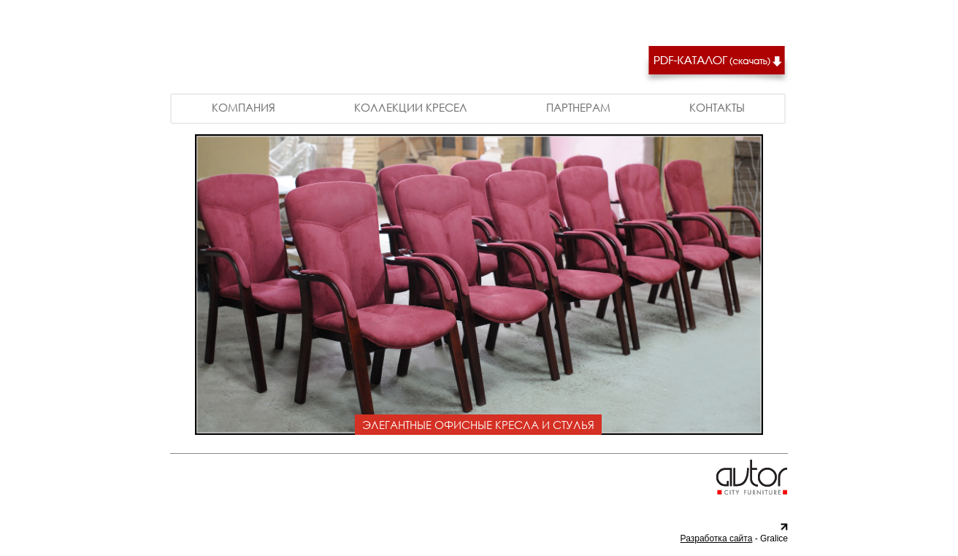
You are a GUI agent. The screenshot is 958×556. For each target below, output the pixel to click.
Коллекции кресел (410, 107)
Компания (243, 107)
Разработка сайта (717, 538)
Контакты (717, 107)
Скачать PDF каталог (717, 65)
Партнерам (578, 107)
